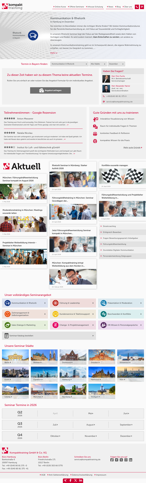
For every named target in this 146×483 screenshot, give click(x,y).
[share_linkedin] (80, 480)
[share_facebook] (70, 480)
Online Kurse (59, 7)
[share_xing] (65, 480)
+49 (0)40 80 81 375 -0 (16, 465)
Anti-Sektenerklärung (57, 475)
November (91, 436)
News (110, 7)
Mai (90, 413)
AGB (42, 475)
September (126, 424)
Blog (118, 7)
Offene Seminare (76, 7)
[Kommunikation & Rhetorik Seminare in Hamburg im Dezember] (137, 7)
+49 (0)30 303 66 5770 (52, 465)
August (90, 424)
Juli (55, 424)
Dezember (126, 436)
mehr (53, 53)
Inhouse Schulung (94, 7)
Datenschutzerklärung (81, 475)
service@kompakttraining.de (87, 459)
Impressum (100, 475)
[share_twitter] (75, 480)
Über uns (127, 7)
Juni (126, 413)
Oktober (55, 436)
